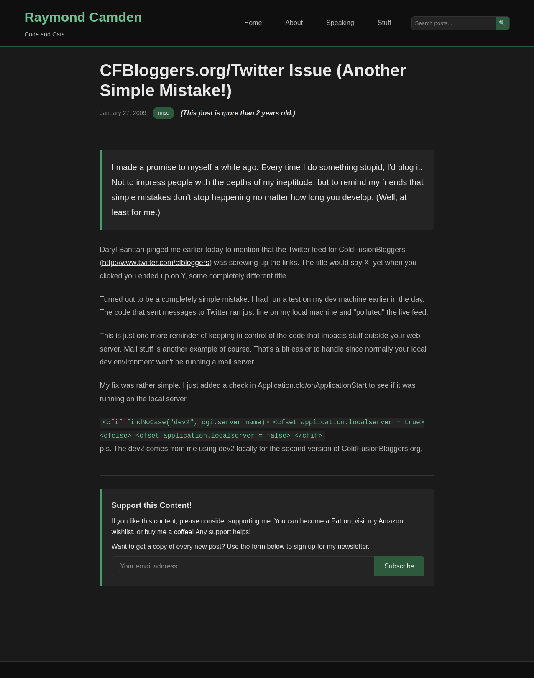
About (294, 22)
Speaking (340, 22)
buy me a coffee (168, 531)
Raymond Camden (83, 17)
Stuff (384, 22)
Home (253, 22)
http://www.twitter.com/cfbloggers (155, 262)
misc (163, 113)
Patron (341, 521)
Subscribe (399, 566)
